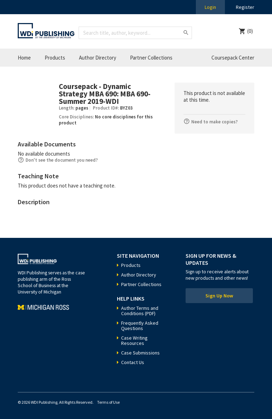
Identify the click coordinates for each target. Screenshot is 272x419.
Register (245, 7)
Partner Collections (151, 57)
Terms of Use (108, 402)
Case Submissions (140, 353)
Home (24, 57)
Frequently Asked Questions (139, 325)
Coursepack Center (232, 57)
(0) (250, 31)
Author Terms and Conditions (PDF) (139, 311)
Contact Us (132, 362)
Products (55, 57)
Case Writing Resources (134, 340)
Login (210, 7)
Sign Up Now (219, 295)
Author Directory (97, 57)
